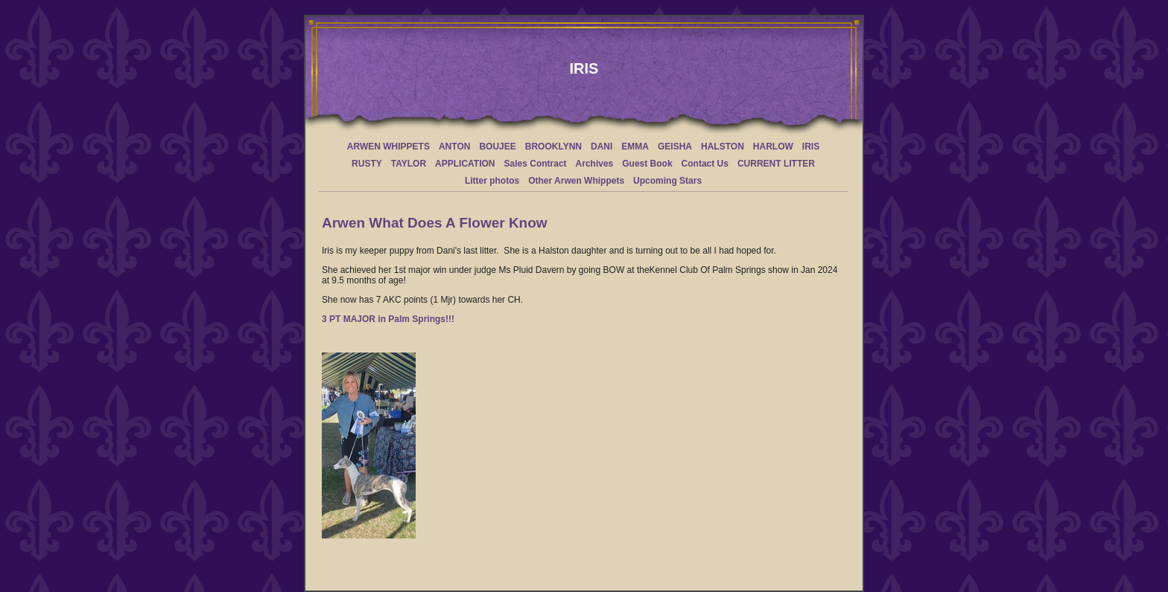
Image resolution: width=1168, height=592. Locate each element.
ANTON (454, 146)
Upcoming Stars (667, 181)
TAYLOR (408, 163)
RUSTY (367, 163)
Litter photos (492, 181)
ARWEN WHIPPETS (388, 146)
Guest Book (647, 163)
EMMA (635, 146)
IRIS (810, 146)
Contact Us (705, 163)
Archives (595, 163)
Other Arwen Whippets (576, 181)
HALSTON (722, 146)
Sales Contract (535, 163)
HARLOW (773, 146)
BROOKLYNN (553, 146)
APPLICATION (465, 163)
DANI (601, 146)
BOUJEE (497, 146)
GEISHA (675, 146)
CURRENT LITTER (776, 163)
